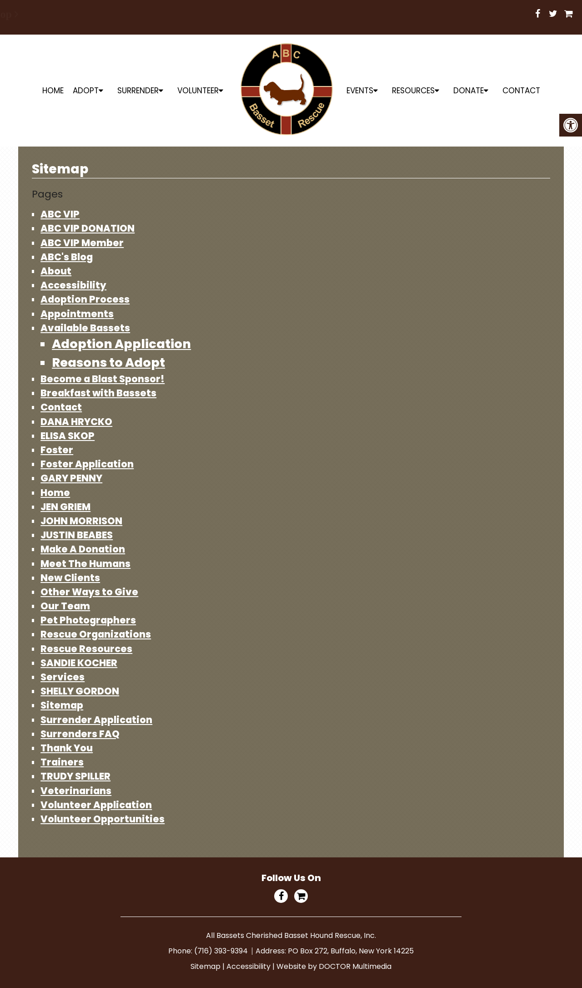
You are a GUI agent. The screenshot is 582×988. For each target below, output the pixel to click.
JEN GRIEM (65, 506)
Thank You (66, 748)
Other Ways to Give (89, 591)
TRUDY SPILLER (75, 776)
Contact (521, 90)
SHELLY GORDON (79, 691)
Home (53, 90)
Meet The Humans (85, 563)
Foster (56, 449)
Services (62, 677)
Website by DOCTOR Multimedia (333, 966)
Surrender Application (96, 719)
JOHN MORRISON (81, 520)
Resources (413, 90)
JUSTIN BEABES (76, 535)
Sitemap (61, 705)
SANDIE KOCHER (78, 662)
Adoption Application (121, 343)
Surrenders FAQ (80, 733)
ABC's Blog (66, 256)
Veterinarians (75, 790)
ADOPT (86, 90)
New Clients (70, 577)
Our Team (65, 606)
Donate (468, 90)
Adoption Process (85, 299)
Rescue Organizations (95, 634)
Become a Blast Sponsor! (102, 378)
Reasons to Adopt (108, 362)
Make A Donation (82, 549)
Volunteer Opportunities (102, 819)
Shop (288, 14)
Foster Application (87, 464)
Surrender (138, 90)
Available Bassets (85, 327)
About (55, 271)
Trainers (62, 762)
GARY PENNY (71, 478)
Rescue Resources (86, 648)
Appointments (77, 313)
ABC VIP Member (82, 242)
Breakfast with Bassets (98, 393)
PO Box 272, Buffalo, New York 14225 (351, 951)
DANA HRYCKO (76, 421)
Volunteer (198, 90)
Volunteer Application (96, 804)
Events (359, 90)
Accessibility (73, 285)
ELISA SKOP (67, 435)
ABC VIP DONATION (87, 228)
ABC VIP (60, 214)
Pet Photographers (88, 620)
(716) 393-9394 (222, 951)
